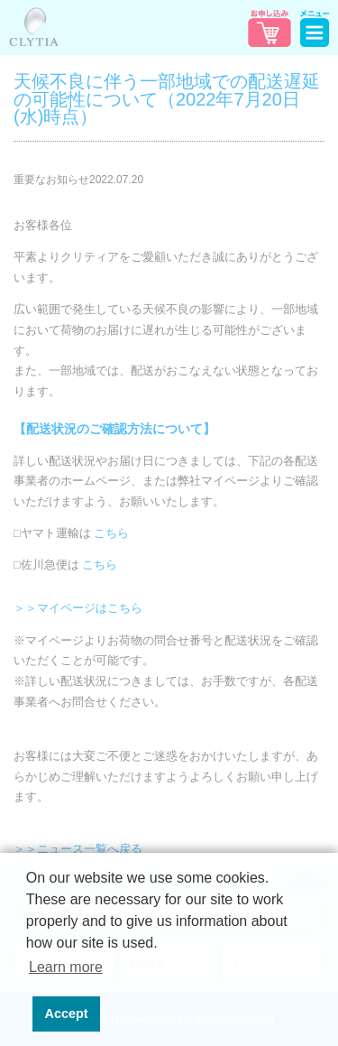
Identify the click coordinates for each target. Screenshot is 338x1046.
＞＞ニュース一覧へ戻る (78, 849)
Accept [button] (66, 1013)
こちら (111, 533)
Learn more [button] (66, 967)
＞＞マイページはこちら (78, 608)
